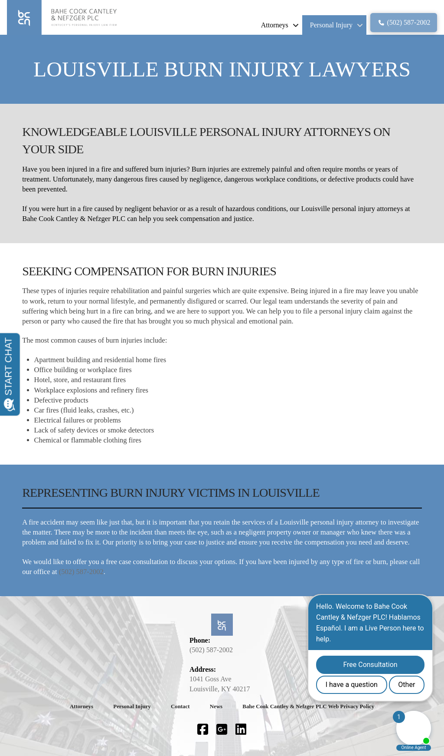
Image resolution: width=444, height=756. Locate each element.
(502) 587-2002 (81, 572)
